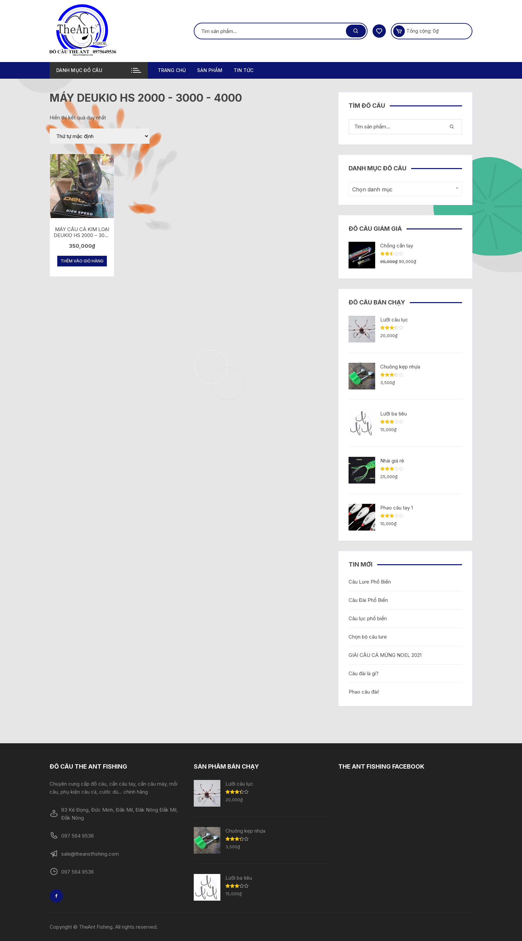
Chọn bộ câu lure (368, 637)
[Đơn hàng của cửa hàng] (99, 136)
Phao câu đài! (364, 692)
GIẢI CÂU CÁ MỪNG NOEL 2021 (385, 655)
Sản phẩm (209, 70)
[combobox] (405, 189)
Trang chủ (172, 70)
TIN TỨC (243, 70)
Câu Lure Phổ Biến (370, 582)
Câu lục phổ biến (368, 618)
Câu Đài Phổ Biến (368, 600)
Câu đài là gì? (364, 673)
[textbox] (403, 189)
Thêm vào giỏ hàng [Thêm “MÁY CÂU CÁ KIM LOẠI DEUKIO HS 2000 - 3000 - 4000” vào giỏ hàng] (82, 260)
